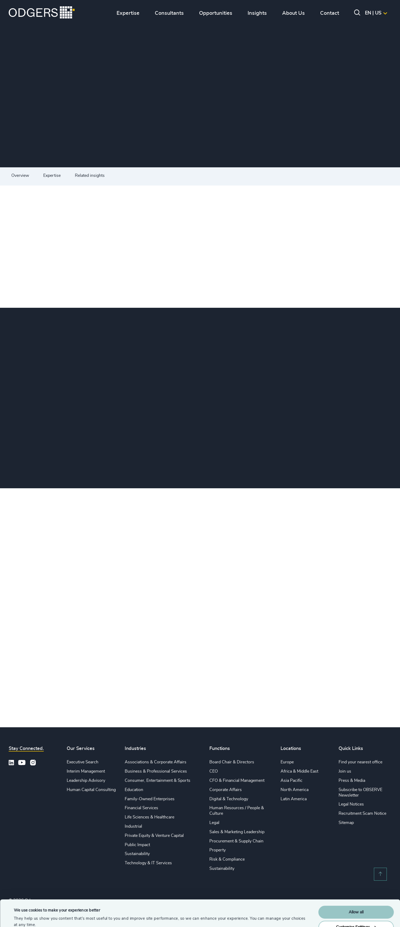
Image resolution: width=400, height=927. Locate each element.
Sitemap (346, 823)
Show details (25, 917)
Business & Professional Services (156, 771)
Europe (287, 762)
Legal (214, 823)
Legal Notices (351, 804)
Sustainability (137, 854)
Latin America (294, 799)
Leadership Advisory (86, 780)
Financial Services (141, 808)
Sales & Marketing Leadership (236, 832)
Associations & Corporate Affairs (155, 762)
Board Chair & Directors (231, 762)
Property (217, 850)
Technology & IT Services (148, 863)
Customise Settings (356, 904)
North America (295, 790)
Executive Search (82, 762)
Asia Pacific (291, 780)
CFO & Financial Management (236, 780)
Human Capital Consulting (91, 790)
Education (134, 790)
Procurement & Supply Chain (236, 841)
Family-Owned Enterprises (150, 799)
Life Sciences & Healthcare (149, 817)
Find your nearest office (360, 762)
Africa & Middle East (299, 771)
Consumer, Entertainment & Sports (157, 780)
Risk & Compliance (227, 859)
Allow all (356, 889)
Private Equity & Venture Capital (154, 835)
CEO (213, 771)
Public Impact (137, 845)
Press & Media (352, 780)
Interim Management (86, 771)
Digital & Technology (228, 799)
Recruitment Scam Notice (362, 813)
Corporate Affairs (225, 790)
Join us (345, 771)
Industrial (133, 826)
